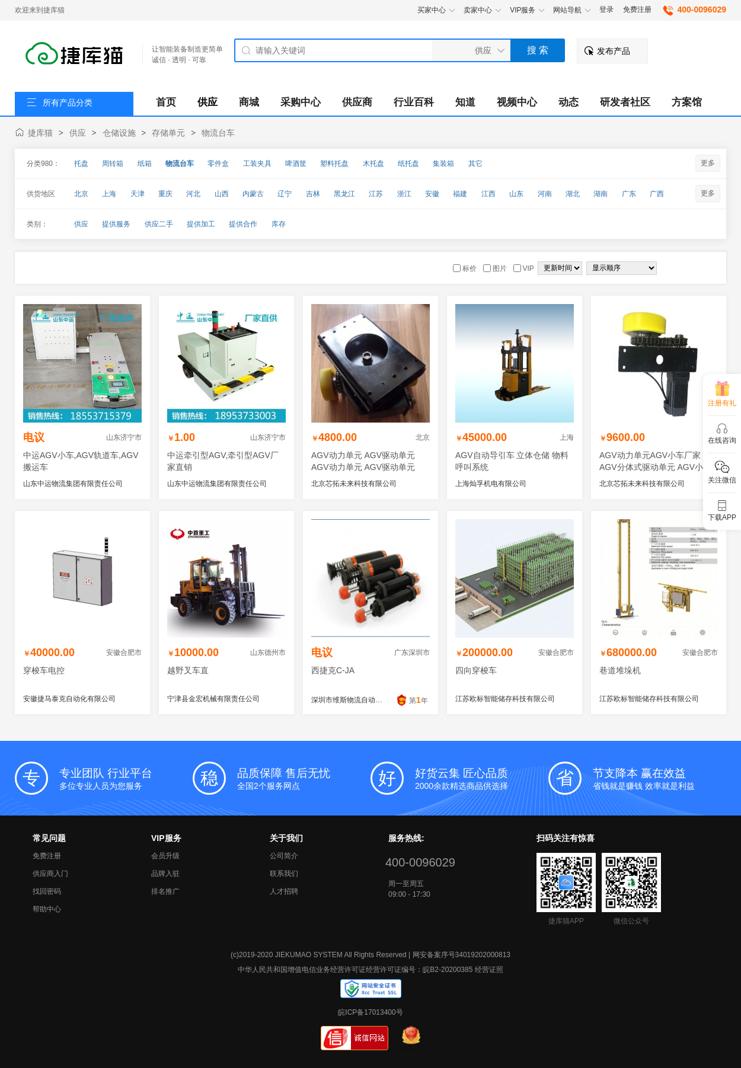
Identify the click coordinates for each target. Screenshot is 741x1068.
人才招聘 (284, 891)
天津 (137, 194)
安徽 (432, 194)
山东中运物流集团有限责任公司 (73, 483)
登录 (606, 9)
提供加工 (201, 224)
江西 (488, 194)
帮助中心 (47, 909)
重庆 (165, 194)
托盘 (81, 163)
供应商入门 (50, 873)
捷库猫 (40, 133)
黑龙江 (344, 194)
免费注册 (637, 9)
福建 (460, 194)
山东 (516, 194)
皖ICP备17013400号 (370, 1012)
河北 (193, 194)
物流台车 (218, 133)
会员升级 (165, 856)
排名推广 (165, 891)
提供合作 (243, 224)
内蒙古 (253, 194)
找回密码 (47, 891)
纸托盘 (408, 163)
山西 (222, 194)
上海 (109, 194)
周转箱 (112, 163)
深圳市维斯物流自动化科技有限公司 (368, 700)
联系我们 (284, 873)
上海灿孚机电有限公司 (490, 483)
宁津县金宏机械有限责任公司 (213, 699)
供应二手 (159, 224)
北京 (81, 194)
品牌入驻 (165, 873)
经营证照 (489, 969)
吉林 (313, 194)
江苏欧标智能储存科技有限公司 (505, 699)
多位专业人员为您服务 (126, 778)
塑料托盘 (334, 163)
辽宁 (284, 194)
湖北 (573, 194)
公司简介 (284, 856)
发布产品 (613, 51)
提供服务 (116, 224)
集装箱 (443, 163)
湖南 (600, 194)
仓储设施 (119, 133)
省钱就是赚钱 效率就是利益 (659, 778)
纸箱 (145, 163)
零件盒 (218, 163)
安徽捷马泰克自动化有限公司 (69, 699)
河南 (545, 194)
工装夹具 (257, 163)
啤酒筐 (295, 163)
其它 (475, 163)
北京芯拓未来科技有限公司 (354, 483)
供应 (77, 133)
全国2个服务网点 (303, 778)
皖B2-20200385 (447, 969)
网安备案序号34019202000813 (461, 955)
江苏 (376, 194)
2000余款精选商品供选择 (481, 778)
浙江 (404, 194)
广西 (657, 194)
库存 (279, 224)
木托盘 (373, 163)
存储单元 (168, 133)
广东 (629, 194)
